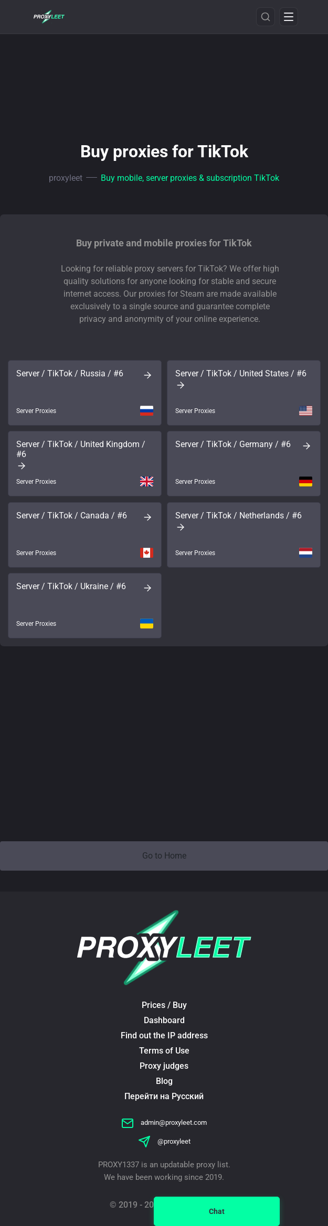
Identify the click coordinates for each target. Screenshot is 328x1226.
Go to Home (164, 856)
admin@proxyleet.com (164, 1122)
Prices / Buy (164, 1005)
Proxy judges (164, 1066)
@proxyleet (164, 1141)
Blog (164, 1081)
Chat (217, 1211)
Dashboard (164, 1020)
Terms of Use (164, 1051)
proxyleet (65, 178)
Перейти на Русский (164, 1096)
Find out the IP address (164, 1035)
